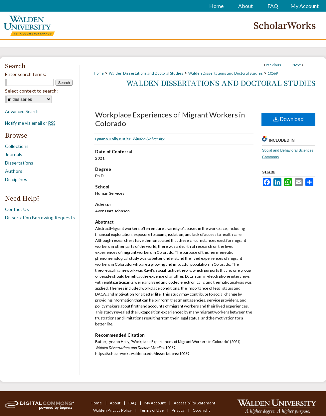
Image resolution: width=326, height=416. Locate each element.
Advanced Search (22, 111)
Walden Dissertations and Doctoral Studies (146, 73)
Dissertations (19, 163)
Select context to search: (31, 91)
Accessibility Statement (194, 402)
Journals (13, 154)
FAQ (132, 402)
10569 (273, 73)
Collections (17, 146)
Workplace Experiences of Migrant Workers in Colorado (170, 119)
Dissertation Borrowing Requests (40, 217)
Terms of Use (152, 410)
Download (288, 119)
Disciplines (16, 179)
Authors (13, 171)
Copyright (201, 410)
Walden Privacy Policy (112, 410)
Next (296, 65)
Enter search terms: (25, 74)
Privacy (178, 410)
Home (99, 73)
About (115, 402)
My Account (155, 402)
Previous (273, 65)
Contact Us (17, 209)
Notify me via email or (30, 123)
